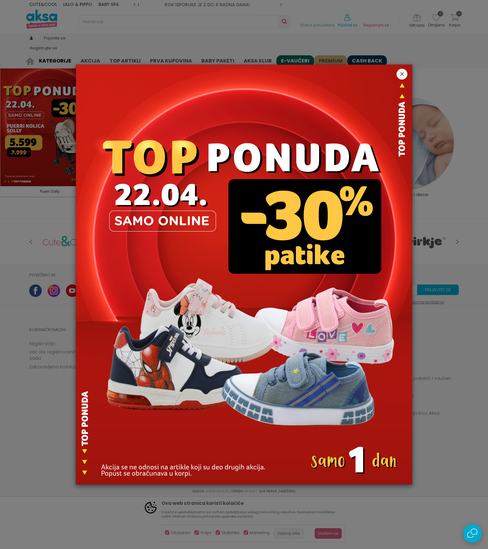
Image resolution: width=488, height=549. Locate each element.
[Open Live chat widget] (472, 533)
